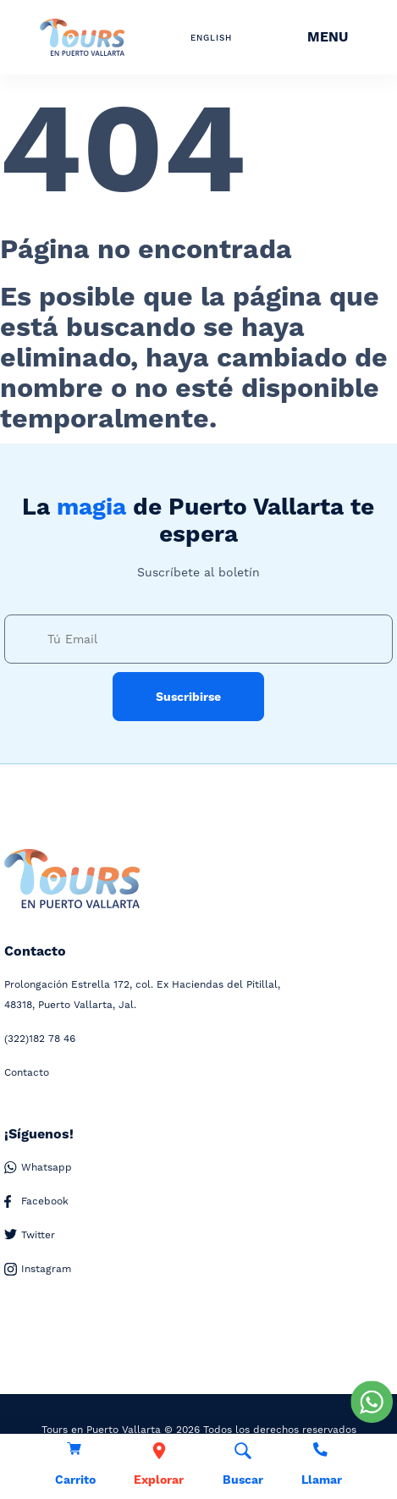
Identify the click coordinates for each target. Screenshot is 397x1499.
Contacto (26, 1072)
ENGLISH (211, 38)
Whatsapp (38, 1167)
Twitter (29, 1235)
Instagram (37, 1269)
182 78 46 (39, 1038)
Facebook (36, 1201)
